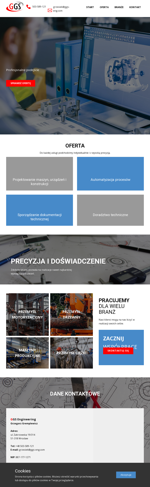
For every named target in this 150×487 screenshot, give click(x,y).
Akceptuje (126, 474)
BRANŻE (119, 7)
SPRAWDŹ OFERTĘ (21, 83)
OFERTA (104, 7)
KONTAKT (135, 7)
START (90, 7)
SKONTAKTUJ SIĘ (118, 350)
